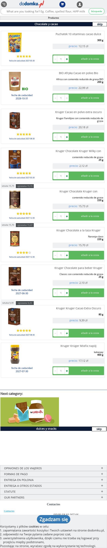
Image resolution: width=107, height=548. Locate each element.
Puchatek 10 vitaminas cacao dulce (78, 34)
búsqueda (96, 11)
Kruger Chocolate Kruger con (78, 191)
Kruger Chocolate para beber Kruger (78, 268)
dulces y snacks (46, 428)
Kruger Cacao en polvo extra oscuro (78, 112)
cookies (34, 526)
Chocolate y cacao (46, 24)
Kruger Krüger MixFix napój (78, 346)
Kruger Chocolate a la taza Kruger (78, 230)
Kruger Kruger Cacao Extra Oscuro (78, 308)
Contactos (9, 511)
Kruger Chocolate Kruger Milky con (78, 151)
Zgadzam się (53, 519)
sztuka (8, 185)
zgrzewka (24, 186)
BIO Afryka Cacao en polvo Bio (78, 73)
